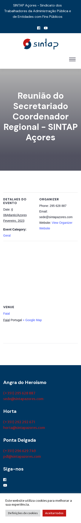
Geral (7, 235)
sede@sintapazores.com (23, 399)
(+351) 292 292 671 (19, 422)
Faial (6, 313)
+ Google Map (32, 320)
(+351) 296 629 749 (19, 451)
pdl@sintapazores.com (22, 456)
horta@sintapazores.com (24, 427)
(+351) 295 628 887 (19, 393)
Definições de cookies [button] (23, 513)
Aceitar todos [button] (54, 513)
